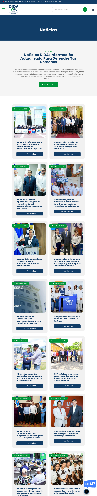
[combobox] (69, 9)
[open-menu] (3, 9)
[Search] (85, 9)
